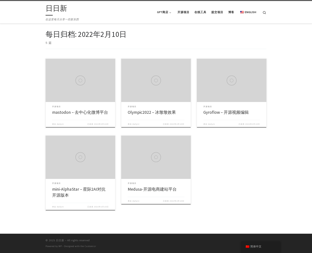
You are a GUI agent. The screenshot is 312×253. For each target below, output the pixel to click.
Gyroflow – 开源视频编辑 (226, 112)
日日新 (60, 240)
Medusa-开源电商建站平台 (152, 189)
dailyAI (60, 124)
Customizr (90, 246)
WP (60, 246)
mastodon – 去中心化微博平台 (80, 112)
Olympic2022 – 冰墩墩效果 (152, 112)
